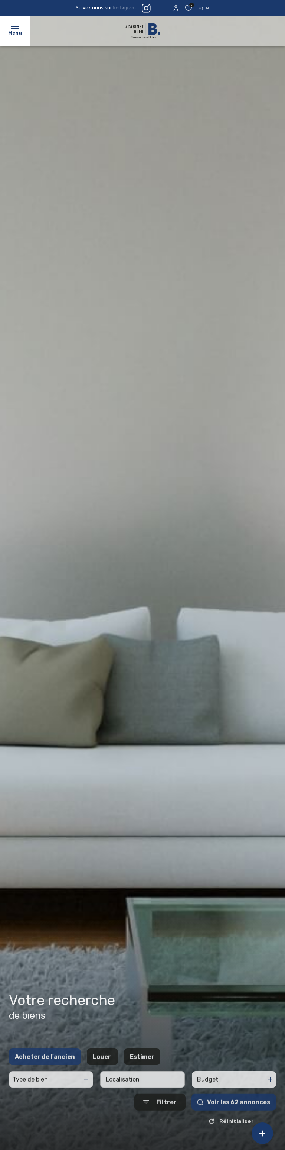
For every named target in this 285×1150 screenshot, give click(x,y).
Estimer (142, 1063)
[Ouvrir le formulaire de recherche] (160, 1109)
